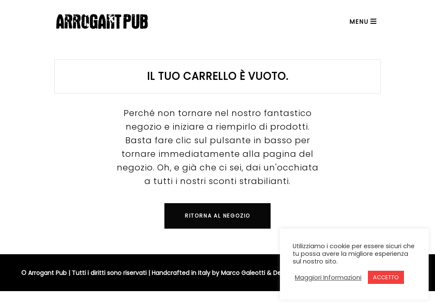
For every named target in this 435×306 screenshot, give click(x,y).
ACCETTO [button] (386, 277)
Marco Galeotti (243, 273)
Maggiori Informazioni (328, 277)
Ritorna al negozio (217, 215)
